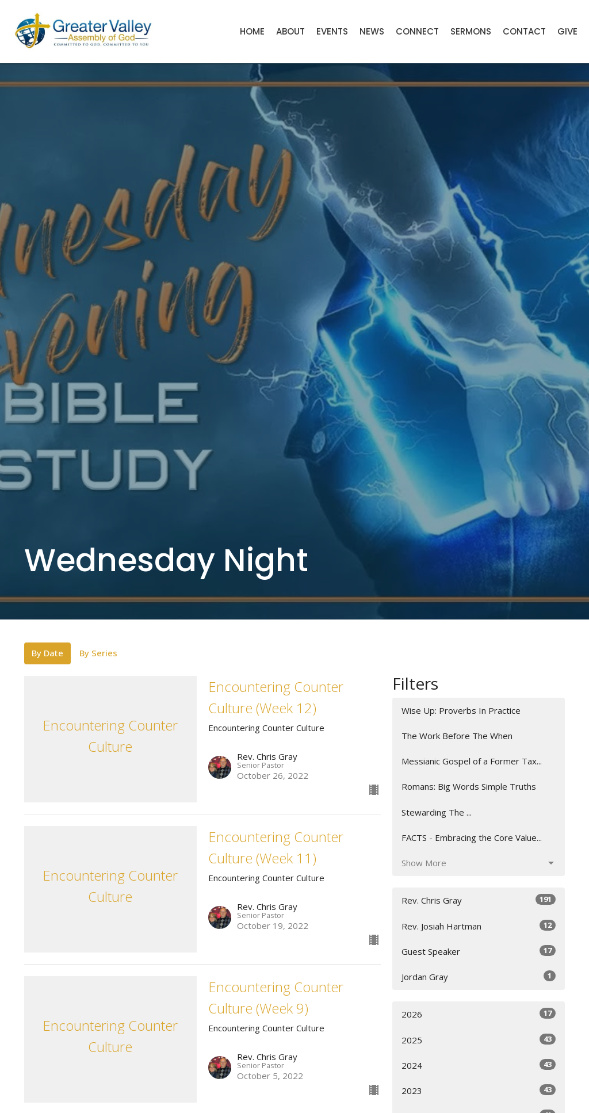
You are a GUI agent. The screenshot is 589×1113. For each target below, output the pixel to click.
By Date (47, 653)
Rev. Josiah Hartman (478, 926)
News (371, 31)
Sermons (470, 31)
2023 (478, 1090)
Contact (524, 31)
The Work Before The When (456, 735)
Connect (417, 31)
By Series (98, 653)
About (290, 31)
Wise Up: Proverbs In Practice (461, 710)
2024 (478, 1065)
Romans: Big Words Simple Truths (468, 786)
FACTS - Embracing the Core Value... (471, 837)
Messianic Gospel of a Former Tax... (471, 761)
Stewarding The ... (436, 812)
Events (332, 31)
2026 (478, 1014)
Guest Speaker (478, 951)
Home (252, 31)
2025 (478, 1040)
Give (567, 31)
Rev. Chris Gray (478, 900)
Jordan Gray (478, 976)
